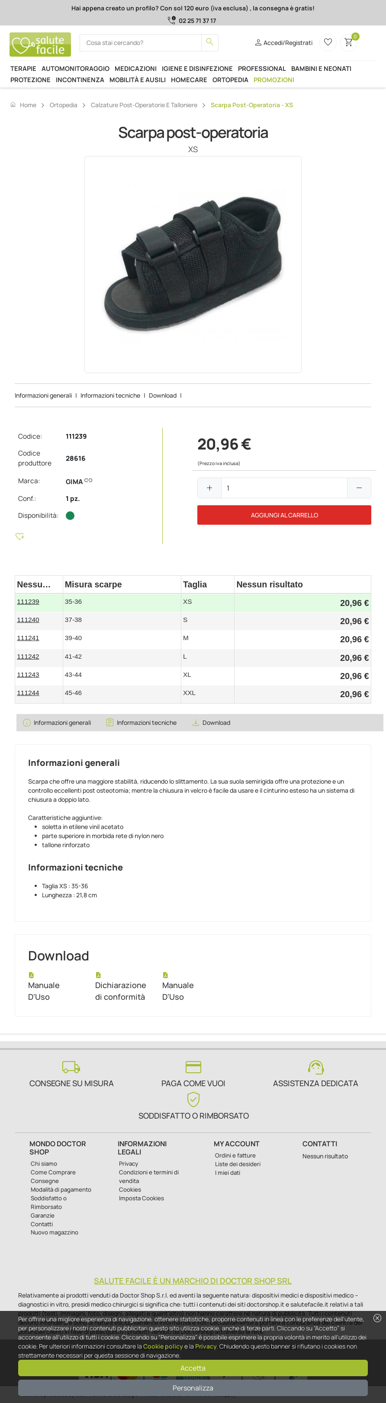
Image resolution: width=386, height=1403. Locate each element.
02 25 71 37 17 (197, 20)
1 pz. (73, 498)
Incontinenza (80, 79)
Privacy (206, 1346)
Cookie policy (163, 1346)
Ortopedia (230, 79)
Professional (262, 68)
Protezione (30, 79)
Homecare (189, 79)
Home (23, 104)
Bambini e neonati (321, 68)
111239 (76, 436)
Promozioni (274, 79)
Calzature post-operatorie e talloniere (144, 105)
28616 (76, 458)
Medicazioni (136, 68)
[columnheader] (39, 584)
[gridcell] (39, 603)
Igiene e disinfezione (197, 68)
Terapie (23, 68)
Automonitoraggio (75, 68)
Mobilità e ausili (137, 79)
